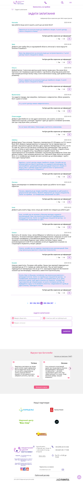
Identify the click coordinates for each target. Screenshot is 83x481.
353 (38, 303)
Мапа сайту (42, 456)
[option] (26, 369)
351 (31, 303)
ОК (69, 39)
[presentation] (21, 331)
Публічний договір (42, 475)
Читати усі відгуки (63, 356)
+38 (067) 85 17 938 (62, 450)
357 (51, 303)
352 (34, 303)
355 (44, 303)
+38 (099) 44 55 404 (62, 447)
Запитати (66, 331)
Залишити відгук (41, 387)
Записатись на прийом (41, 7)
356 (48, 303)
